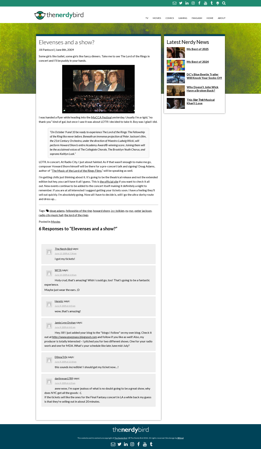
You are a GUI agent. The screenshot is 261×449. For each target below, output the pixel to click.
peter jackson (143, 210)
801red (180, 438)
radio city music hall (51, 215)
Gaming (182, 18)
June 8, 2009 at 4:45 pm (65, 306)
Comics (169, 18)
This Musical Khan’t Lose (201, 101)
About (221, 18)
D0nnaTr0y (61, 357)
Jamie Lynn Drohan (65, 322)
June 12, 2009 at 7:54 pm (65, 253)
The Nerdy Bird (63, 248)
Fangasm (197, 18)
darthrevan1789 (64, 378)
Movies (157, 18)
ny (126, 210)
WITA (58, 270)
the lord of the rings (76, 215)
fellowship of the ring (79, 210)
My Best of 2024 (198, 61)
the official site (109, 181)
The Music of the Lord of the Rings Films (77, 170)
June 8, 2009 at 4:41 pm (65, 327)
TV (147, 18)
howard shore (101, 210)
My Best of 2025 (198, 49)
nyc (131, 210)
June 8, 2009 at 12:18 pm (65, 362)
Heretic (59, 301)
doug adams (57, 210)
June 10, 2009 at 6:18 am (65, 275)
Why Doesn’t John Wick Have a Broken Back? (202, 88)
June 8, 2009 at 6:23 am (65, 383)
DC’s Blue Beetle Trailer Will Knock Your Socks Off (204, 76)
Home (210, 18)
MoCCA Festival (101, 117)
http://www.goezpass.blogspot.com (74, 337)
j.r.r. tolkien (117, 210)
